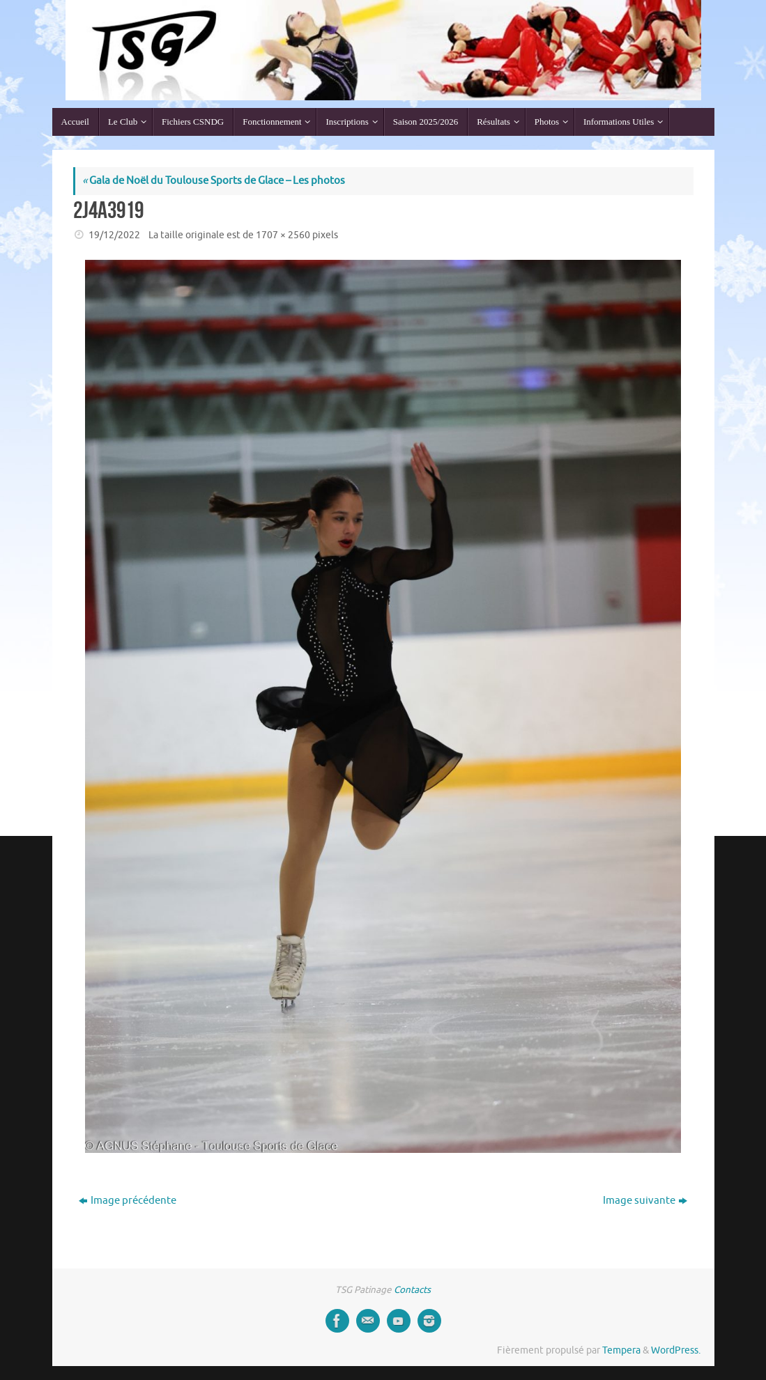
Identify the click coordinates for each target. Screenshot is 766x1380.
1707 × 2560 (283, 235)
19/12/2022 (114, 235)
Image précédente (127, 1200)
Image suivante (645, 1200)
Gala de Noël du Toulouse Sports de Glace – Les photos (213, 180)
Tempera (621, 1350)
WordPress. (675, 1350)
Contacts (412, 1290)
